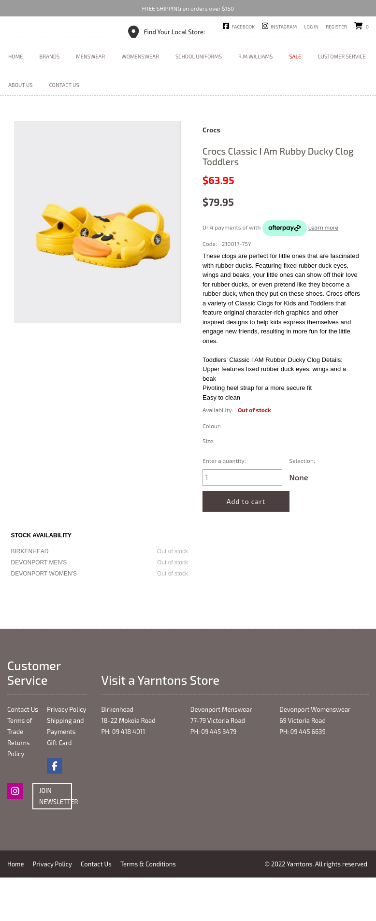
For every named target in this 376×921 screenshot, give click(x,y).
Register (336, 26)
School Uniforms (198, 100)
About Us (20, 128)
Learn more (323, 270)
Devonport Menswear (221, 753)
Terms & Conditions (152, 907)
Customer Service (342, 100)
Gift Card (59, 786)
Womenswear (140, 100)
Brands (50, 100)
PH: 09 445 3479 (213, 775)
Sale (295, 100)
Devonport (210, 43)
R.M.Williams (255, 100)
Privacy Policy (66, 753)
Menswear (90, 100)
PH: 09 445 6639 (302, 775)
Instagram (284, 26)
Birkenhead (117, 753)
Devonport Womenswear (314, 753)
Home (15, 100)
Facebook (243, 26)
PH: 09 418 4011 (123, 775)
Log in (311, 26)
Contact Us (64, 128)
